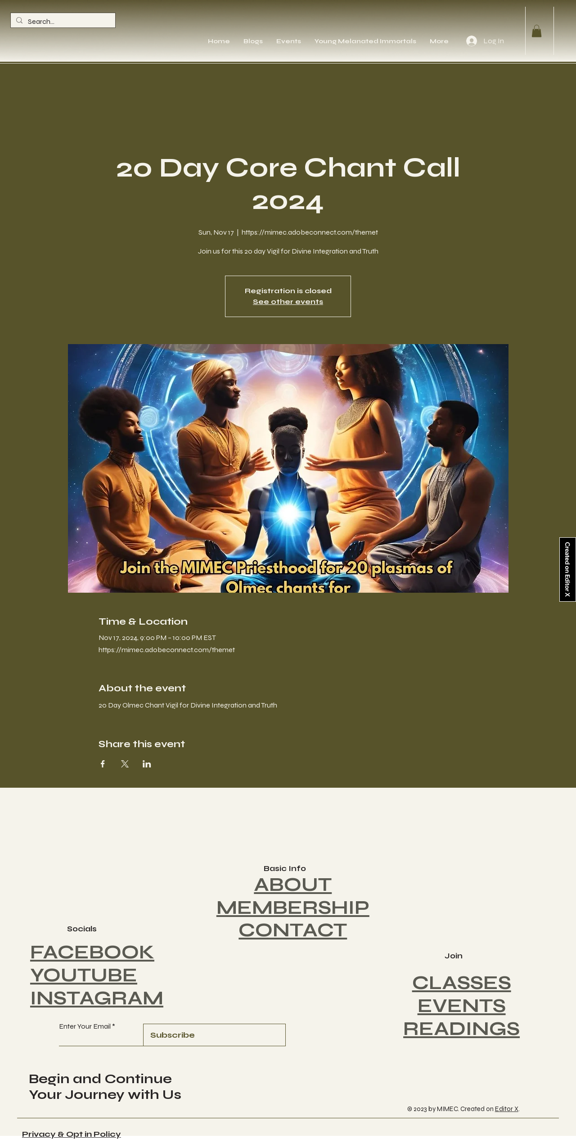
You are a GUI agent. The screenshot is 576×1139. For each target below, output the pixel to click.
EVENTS (462, 1005)
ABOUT (293, 884)
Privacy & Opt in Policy (71, 1134)
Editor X (506, 1109)
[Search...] (62, 21)
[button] (536, 31)
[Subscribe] (214, 1035)
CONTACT (292, 930)
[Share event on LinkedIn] (147, 763)
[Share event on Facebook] (103, 763)
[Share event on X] (125, 763)
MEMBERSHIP (292, 907)
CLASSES (461, 982)
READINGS (461, 1028)
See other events (288, 301)
